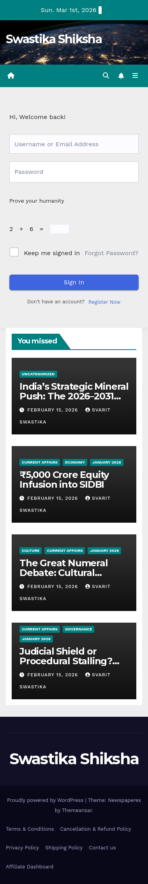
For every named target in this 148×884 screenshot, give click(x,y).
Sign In (74, 282)
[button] (106, 75)
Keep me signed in (52, 253)
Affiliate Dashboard (29, 867)
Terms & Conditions (30, 829)
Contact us (102, 848)
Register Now (104, 302)
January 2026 (106, 462)
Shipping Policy (64, 848)
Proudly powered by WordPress (46, 800)
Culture (30, 550)
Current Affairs (40, 462)
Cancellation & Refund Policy (95, 829)
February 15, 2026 (53, 410)
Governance (78, 629)
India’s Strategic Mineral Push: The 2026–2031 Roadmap (74, 396)
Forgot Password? (111, 253)
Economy (75, 462)
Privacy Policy (22, 848)
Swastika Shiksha (54, 39)
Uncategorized (38, 374)
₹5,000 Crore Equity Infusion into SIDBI (64, 479)
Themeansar (77, 810)
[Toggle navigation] (135, 76)
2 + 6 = (28, 229)
